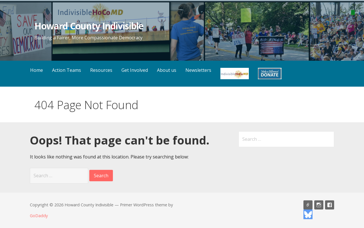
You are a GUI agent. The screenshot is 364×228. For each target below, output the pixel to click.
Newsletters (198, 70)
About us (166, 70)
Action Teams (66, 70)
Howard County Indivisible (88, 26)
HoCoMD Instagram (318, 204)
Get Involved (134, 70)
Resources (101, 70)
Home (36, 70)
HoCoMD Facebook (329, 204)
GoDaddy (39, 215)
